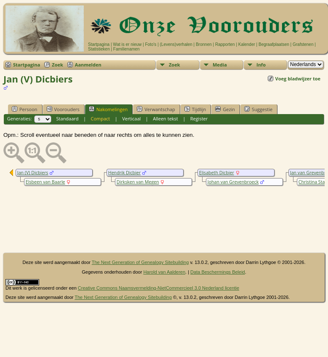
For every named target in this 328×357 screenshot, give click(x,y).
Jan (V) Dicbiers (32, 173)
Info (261, 64)
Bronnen (204, 44)
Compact (100, 118)
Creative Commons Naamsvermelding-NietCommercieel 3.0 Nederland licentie (158, 287)
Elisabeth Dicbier (216, 173)
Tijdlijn (195, 109)
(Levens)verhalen (176, 44)
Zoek (57, 64)
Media (220, 64)
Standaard (67, 118)
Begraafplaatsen (274, 44)
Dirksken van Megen (138, 182)
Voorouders (63, 109)
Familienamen (126, 49)
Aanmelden (88, 64)
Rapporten (225, 44)
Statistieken (99, 49)
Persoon (24, 109)
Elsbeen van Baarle (45, 182)
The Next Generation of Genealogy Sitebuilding (140, 262)
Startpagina (98, 44)
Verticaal (131, 118)
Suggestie (258, 109)
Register (199, 118)
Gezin (225, 109)
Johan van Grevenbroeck (233, 182)
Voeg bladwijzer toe (297, 78)
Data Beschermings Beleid (217, 271)
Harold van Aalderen (164, 271)
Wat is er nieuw (127, 44)
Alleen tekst (165, 118)
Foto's (150, 44)
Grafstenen (303, 44)
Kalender (246, 44)
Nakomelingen (108, 109)
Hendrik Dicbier (124, 173)
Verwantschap (156, 109)
